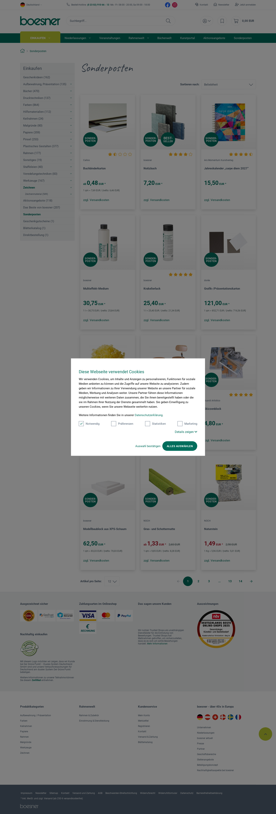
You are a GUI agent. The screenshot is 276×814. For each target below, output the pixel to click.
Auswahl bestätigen (147, 446)
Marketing (187, 423)
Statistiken (155, 423)
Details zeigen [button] (186, 432)
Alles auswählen (180, 445)
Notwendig (89, 423)
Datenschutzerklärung (149, 415)
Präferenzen (122, 423)
